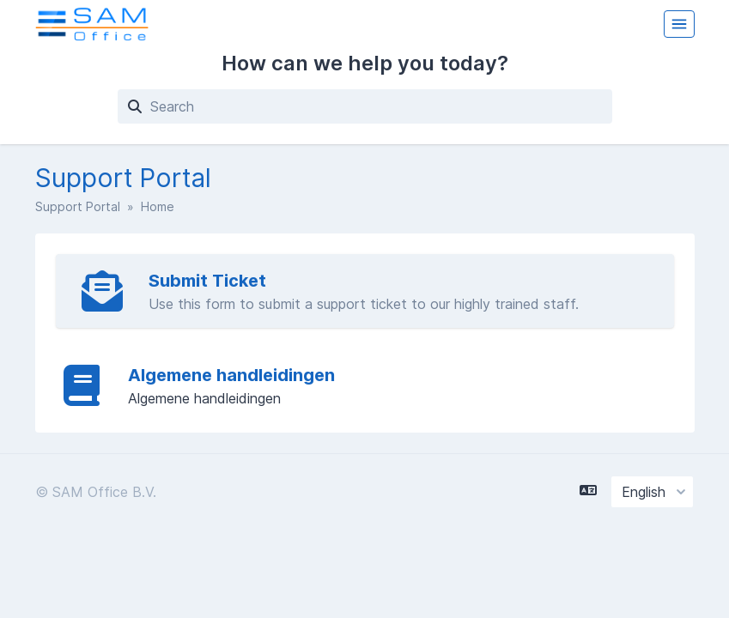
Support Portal (77, 206)
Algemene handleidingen (231, 375)
